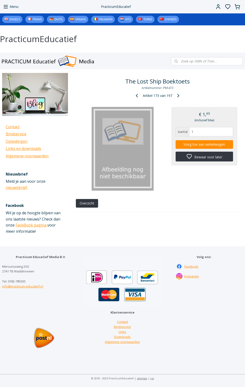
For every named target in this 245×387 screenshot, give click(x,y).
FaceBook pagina (31, 225)
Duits (58, 19)
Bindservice (16, 134)
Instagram (191, 276)
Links (122, 332)
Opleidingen (17, 141)
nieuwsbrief (16, 187)
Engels (15, 19)
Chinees (171, 19)
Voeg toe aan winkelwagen (204, 144)
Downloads (122, 337)
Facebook (191, 266)
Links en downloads (23, 148)
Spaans (80, 19)
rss (152, 378)
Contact (13, 126)
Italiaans (105, 19)
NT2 (128, 19)
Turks (147, 19)
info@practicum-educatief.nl (22, 286)
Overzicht (86, 203)
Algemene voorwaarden (27, 156)
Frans (37, 19)
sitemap (142, 378)
